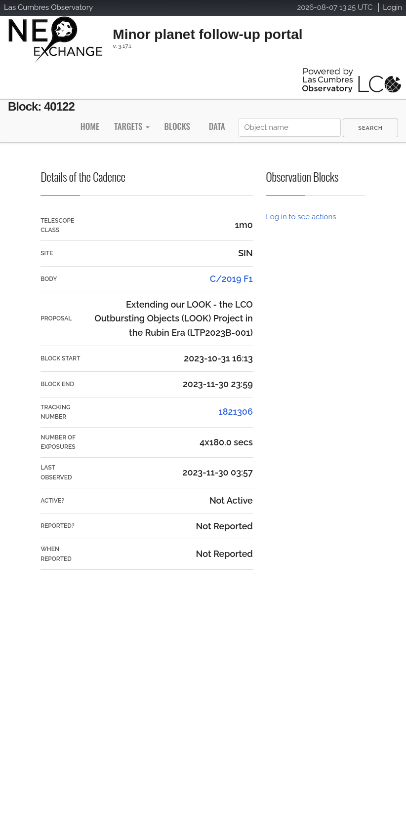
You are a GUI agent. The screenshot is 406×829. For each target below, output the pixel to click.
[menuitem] (370, 127)
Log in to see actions (301, 216)
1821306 (235, 411)
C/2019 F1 (231, 279)
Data (217, 126)
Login (392, 7)
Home (90, 126)
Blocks (177, 126)
